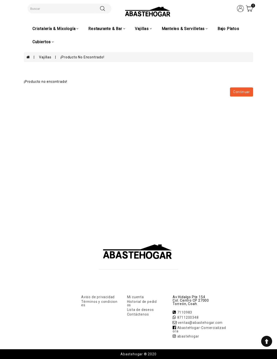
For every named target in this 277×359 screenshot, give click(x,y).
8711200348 (188, 317)
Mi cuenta (135, 297)
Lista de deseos (140, 310)
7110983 (184, 312)
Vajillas (45, 57)
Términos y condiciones (99, 303)
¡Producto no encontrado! (82, 57)
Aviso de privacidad (98, 297)
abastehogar (188, 336)
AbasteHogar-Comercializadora (199, 329)
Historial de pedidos (142, 303)
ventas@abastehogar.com (200, 323)
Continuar (241, 92)
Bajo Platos (228, 28)
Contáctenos (138, 314)
